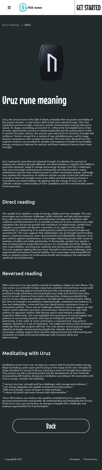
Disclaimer (75, 459)
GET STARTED (88, 7)
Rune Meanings (10, 24)
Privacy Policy (90, 459)
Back (51, 426)
